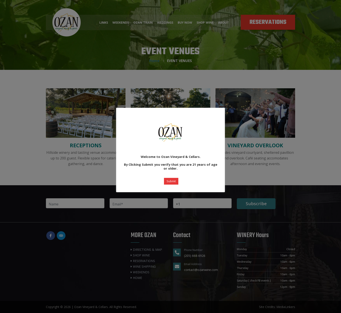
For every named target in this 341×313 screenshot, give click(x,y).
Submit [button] (171, 181)
